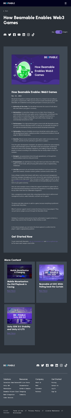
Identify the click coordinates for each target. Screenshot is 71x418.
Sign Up (54, 391)
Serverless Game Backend (11, 382)
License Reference (52, 411)
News (36, 385)
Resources (23, 379)
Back (6, 11)
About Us (38, 382)
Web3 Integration (9, 394)
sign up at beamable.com (36, 241)
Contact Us (55, 385)
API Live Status (24, 382)
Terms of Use (18, 411)
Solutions (7, 379)
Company (39, 379)
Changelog (22, 391)
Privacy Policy (34, 411)
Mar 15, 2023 (16, 96)
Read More (11, 291)
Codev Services (8, 397)
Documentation (23, 385)
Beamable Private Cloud (11, 391)
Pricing (54, 382)
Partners (38, 391)
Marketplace (7, 388)
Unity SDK (7, 385)
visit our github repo (52, 241)
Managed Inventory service (21, 181)
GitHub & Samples (24, 388)
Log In (54, 388)
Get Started (56, 379)
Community (22, 394)
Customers (38, 388)
